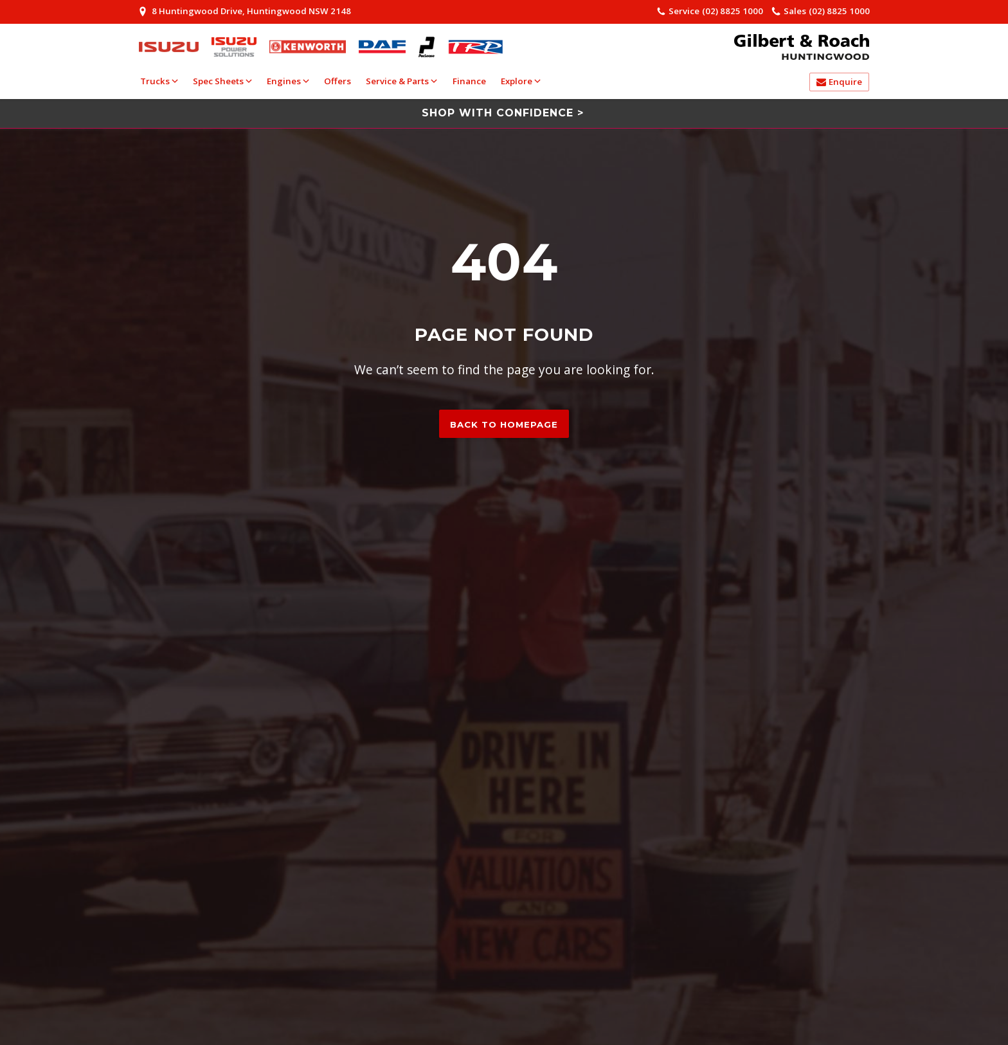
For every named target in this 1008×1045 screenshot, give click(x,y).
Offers (337, 81)
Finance (469, 81)
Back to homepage (504, 424)
